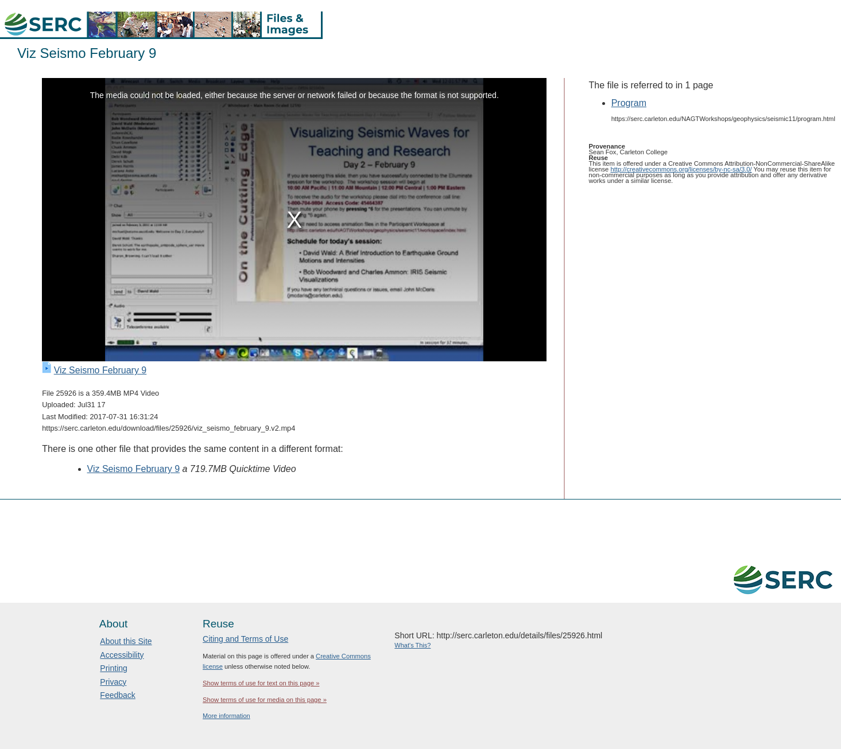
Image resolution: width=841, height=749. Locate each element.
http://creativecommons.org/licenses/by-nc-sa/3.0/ (680, 169)
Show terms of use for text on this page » (261, 683)
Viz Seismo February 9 (100, 370)
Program (628, 103)
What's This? (412, 645)
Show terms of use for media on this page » (265, 699)
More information (226, 715)
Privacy (113, 681)
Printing (113, 668)
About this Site (126, 641)
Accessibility (122, 655)
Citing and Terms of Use (245, 638)
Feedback (117, 695)
